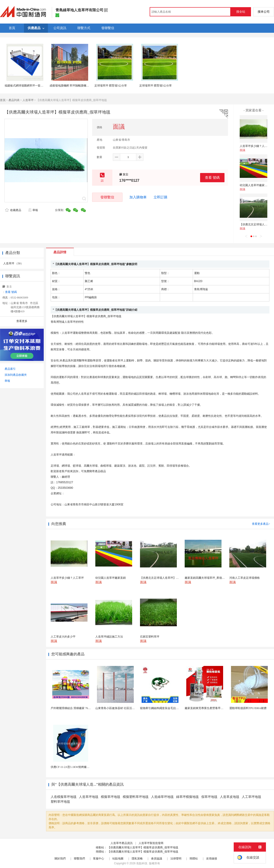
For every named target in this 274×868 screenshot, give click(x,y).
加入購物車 (138, 197)
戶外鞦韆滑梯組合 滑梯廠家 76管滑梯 (73, 708)
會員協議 (156, 858)
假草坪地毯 (209, 797)
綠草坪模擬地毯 (187, 797)
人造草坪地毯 (88, 797)
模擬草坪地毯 (110, 797)
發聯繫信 (107, 197)
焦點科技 (141, 863)
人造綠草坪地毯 (162, 797)
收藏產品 (13, 210)
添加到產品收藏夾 (16, 374)
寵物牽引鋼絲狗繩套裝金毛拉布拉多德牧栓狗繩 (169, 708)
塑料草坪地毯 (60, 801)
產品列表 (14, 100)
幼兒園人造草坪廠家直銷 (255, 185)
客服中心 (98, 858)
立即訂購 (160, 197)
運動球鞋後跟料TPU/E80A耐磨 (248, 708)
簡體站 (193, 858)
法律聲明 (175, 858)
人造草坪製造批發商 (151, 843)
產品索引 (10, 368)
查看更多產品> (261, 523)
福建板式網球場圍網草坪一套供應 (25, 85)
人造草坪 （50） (13, 263)
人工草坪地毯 (251, 797)
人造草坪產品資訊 (122, 843)
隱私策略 (137, 858)
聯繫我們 (79, 858)
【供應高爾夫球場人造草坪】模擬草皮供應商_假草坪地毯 (143, 847)
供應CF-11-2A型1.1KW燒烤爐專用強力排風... (78, 767)
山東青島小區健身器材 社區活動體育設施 (120, 708)
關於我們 (60, 858)
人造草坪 (28, 100)
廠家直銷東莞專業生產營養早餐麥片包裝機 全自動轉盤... (219, 708)
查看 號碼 (212, 177)
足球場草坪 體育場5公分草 (110, 85)
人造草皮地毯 (229, 797)
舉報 (33, 210)
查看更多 (21, 321)
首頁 (3, 100)
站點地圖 (117, 858)
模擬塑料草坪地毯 (136, 797)
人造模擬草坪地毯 (63, 797)
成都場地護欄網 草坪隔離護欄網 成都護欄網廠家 (79, 85)
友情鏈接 (211, 858)
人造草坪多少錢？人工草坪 (256, 146)
